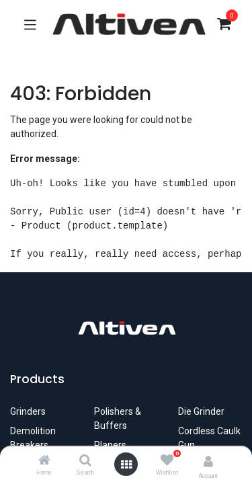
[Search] (85, 461)
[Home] (44, 461)
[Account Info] (208, 461)
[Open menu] (126, 464)
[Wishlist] (167, 460)
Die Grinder (201, 411)
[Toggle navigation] (30, 24)
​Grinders (28, 411)
